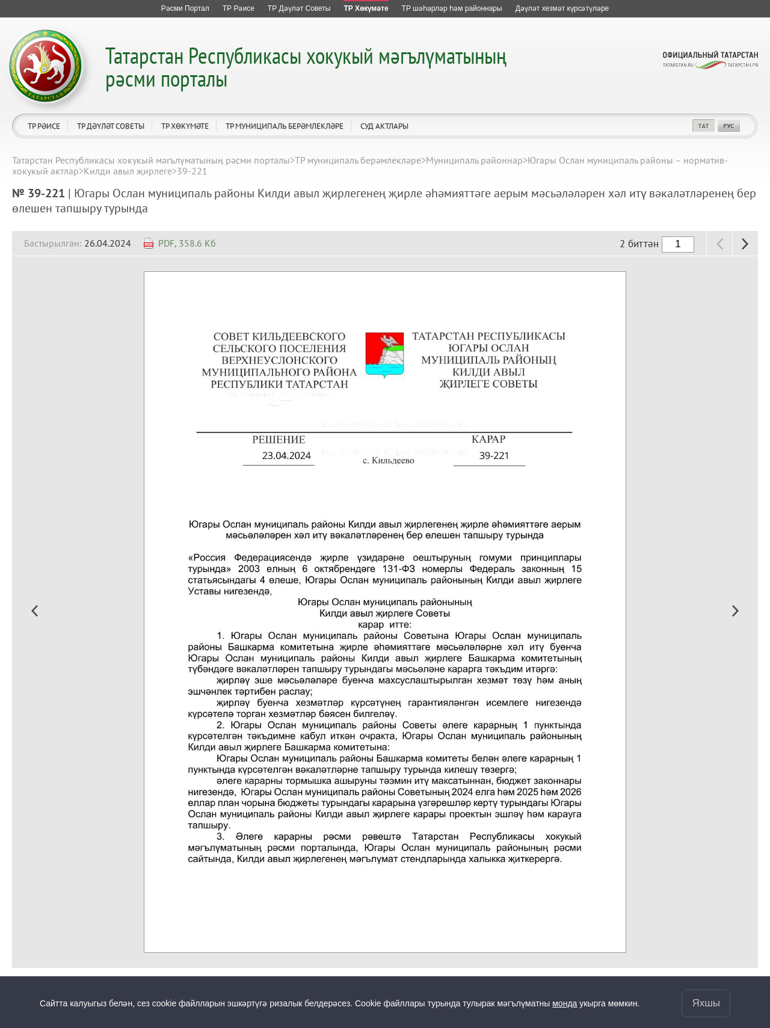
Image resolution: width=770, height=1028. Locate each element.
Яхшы (706, 1003)
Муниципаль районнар (474, 160)
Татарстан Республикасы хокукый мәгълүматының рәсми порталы (306, 66)
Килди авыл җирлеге (128, 171)
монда (564, 1003)
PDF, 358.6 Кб (187, 243)
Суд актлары (384, 126)
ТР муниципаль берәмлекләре (284, 126)
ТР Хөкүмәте (185, 126)
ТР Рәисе (44, 126)
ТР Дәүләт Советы (110, 126)
